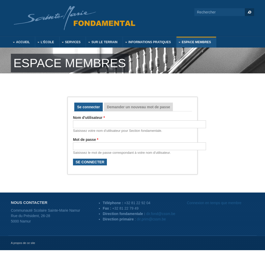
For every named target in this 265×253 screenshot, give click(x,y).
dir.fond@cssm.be (160, 214)
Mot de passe (85, 139)
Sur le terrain (101, 42)
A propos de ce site (23, 242)
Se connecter (90, 107)
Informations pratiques (147, 42)
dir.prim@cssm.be (151, 219)
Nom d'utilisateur (89, 118)
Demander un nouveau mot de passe (138, 107)
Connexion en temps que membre (214, 203)
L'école (44, 42)
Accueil (20, 42)
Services (70, 42)
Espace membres (193, 42)
